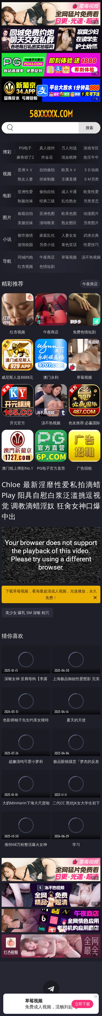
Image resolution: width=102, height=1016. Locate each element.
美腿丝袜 (25, 222)
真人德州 (47, 147)
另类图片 (91, 222)
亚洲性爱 (25, 191)
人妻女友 (69, 235)
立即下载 (82, 1003)
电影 (7, 195)
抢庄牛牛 (91, 157)
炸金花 (47, 157)
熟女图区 (69, 222)
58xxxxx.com (51, 113)
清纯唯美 (47, 222)
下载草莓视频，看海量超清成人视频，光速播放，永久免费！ (51, 594)
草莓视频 (69, 257)
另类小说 (47, 244)
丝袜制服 (47, 179)
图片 (7, 217)
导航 (7, 261)
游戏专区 (91, 147)
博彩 (7, 152)
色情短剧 (47, 266)
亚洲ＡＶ (25, 169)
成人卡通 (69, 191)
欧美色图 (69, 213)
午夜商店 (47, 257)
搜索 (89, 127)
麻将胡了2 (25, 157)
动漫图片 (91, 213)
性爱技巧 (91, 244)
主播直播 (69, 179)
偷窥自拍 (25, 213)
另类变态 (91, 200)
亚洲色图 (47, 213)
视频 (7, 174)
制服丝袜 (25, 200)
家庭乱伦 (47, 235)
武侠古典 (91, 235)
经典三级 (47, 200)
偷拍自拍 (47, 191)
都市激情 (25, 235)
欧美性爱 (91, 191)
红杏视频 (25, 266)
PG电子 (25, 147)
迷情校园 (25, 244)
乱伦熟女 (69, 200)
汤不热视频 (91, 257)
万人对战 (69, 147)
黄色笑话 (69, 244)
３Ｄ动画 (91, 169)
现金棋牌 (69, 157)
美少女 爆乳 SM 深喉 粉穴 (27, 612)
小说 (7, 239)
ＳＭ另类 (91, 179)
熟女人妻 (25, 179)
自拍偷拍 (47, 169)
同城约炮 (25, 257)
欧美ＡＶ (69, 169)
